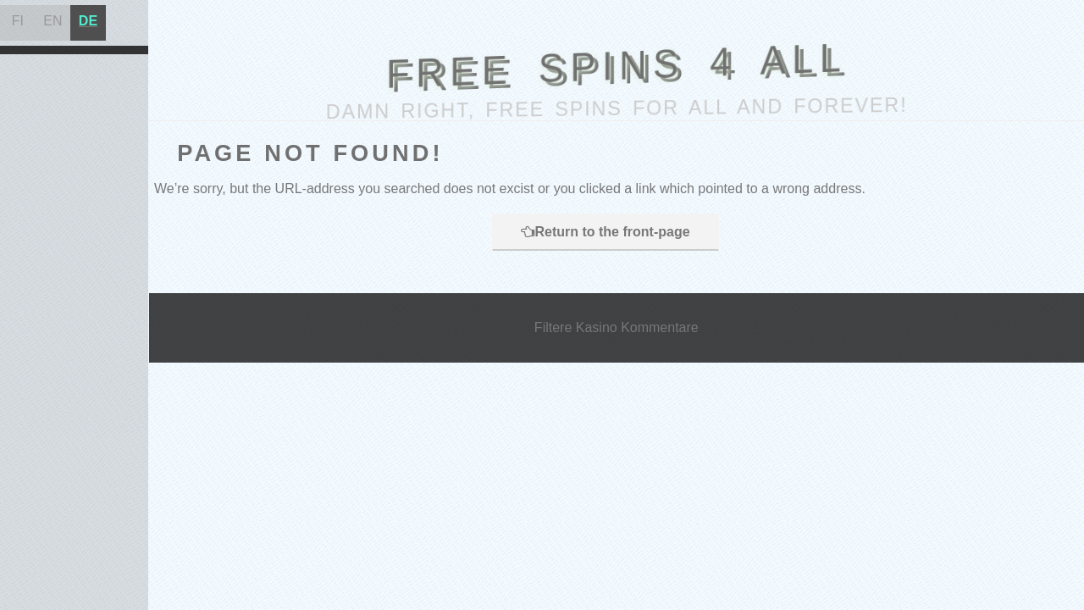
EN (52, 21)
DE (88, 21)
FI (18, 21)
